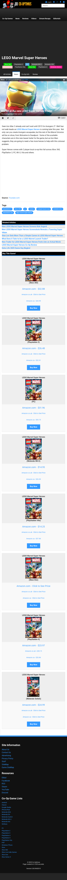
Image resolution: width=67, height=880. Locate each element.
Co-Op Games (7, 19)
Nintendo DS (7, 67)
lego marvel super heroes (24, 212)
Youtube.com (14, 198)
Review (35, 74)
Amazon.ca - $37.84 (33, 539)
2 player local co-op (43, 209)
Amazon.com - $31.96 (33, 407)
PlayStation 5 (6, 838)
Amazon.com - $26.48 (33, 348)
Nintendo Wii (6, 821)
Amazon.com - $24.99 (33, 704)
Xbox (3, 847)
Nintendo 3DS (49, 64)
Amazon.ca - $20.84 (33, 657)
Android (4, 802)
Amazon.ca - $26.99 (33, 479)
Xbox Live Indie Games (9, 852)
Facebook (6, 781)
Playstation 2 (6, 831)
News (17, 19)
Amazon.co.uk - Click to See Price (33, 294)
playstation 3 (7, 209)
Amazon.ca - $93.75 (33, 420)
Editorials (56, 19)
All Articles (7, 74)
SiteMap (5, 764)
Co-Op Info (25, 74)
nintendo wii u (57, 209)
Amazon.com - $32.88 (33, 288)
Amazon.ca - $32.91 (33, 360)
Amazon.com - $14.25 (33, 526)
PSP (3, 842)
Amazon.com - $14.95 (33, 467)
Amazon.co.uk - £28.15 (33, 651)
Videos (33, 19)
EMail (4, 778)
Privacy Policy (7, 758)
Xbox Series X (6, 857)
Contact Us (6, 752)
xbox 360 (18, 209)
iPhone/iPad (6, 810)
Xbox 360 (8, 64)
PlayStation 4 (43, 67)
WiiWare (4, 824)
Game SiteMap (8, 767)
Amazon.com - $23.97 (33, 645)
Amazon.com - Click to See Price (33, 586)
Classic (4, 805)
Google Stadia (6, 807)
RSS (3, 784)
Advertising (6, 755)
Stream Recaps (44, 19)
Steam (4, 787)
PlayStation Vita (20, 67)
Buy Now (33, 308)
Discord (5, 792)
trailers (32, 209)
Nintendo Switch (56, 67)
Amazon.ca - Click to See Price (33, 598)
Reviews (25, 19)
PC (27, 64)
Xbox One (32, 67)
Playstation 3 (18, 64)
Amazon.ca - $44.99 (33, 301)
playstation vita (8, 212)
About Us (5, 749)
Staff (4, 761)
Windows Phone (7, 845)
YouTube (5, 789)
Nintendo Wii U (36, 64)
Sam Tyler (24, 80)
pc (25, 209)
